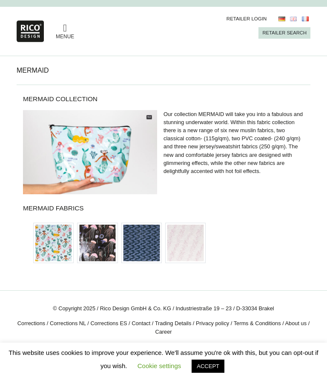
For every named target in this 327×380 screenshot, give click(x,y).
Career (163, 332)
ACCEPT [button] (208, 366)
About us (296, 323)
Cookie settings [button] (159, 365)
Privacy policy (212, 323)
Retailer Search (284, 32)
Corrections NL (68, 323)
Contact (141, 323)
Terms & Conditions (257, 323)
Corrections (31, 323)
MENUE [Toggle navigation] (65, 31)
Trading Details (173, 323)
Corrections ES (108, 323)
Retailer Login (247, 18)
